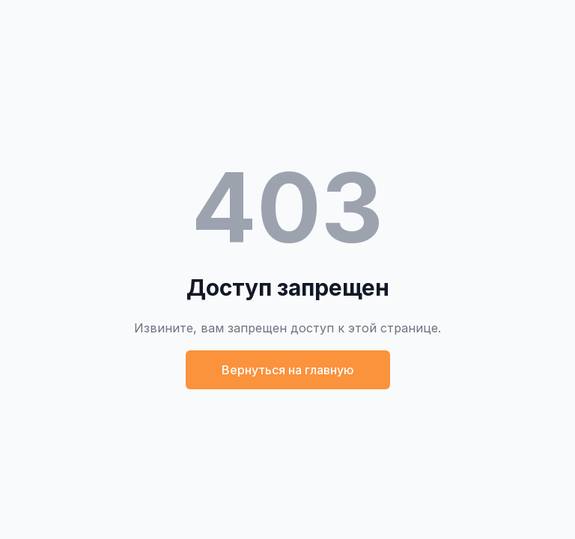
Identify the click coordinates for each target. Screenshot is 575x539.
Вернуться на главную (288, 369)
